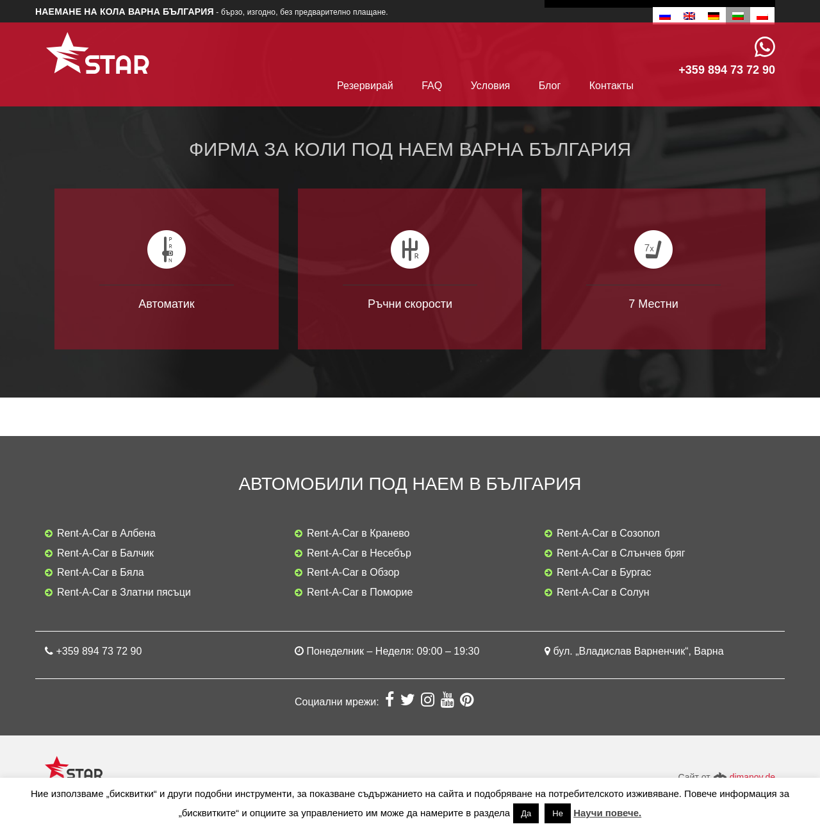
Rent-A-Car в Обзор (353, 572)
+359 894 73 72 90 (99, 651)
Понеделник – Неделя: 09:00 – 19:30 (392, 651)
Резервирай (365, 85)
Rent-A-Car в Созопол (608, 533)
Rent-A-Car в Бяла (100, 572)
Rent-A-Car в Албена (106, 533)
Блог (550, 85)
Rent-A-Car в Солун (603, 592)
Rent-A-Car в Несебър (359, 553)
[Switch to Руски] (665, 15)
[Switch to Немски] (713, 15)
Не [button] (557, 813)
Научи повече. (607, 812)
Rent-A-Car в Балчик (105, 553)
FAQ (432, 85)
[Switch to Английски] (689, 15)
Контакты (611, 85)
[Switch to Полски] (762, 15)
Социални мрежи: (338, 701)
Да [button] (526, 813)
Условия (491, 85)
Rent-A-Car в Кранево (358, 533)
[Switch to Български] (738, 15)
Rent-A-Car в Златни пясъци (124, 592)
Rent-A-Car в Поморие (360, 592)
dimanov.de (752, 777)
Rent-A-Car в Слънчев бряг (621, 553)
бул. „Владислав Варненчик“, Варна (638, 651)
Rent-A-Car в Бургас (604, 572)
